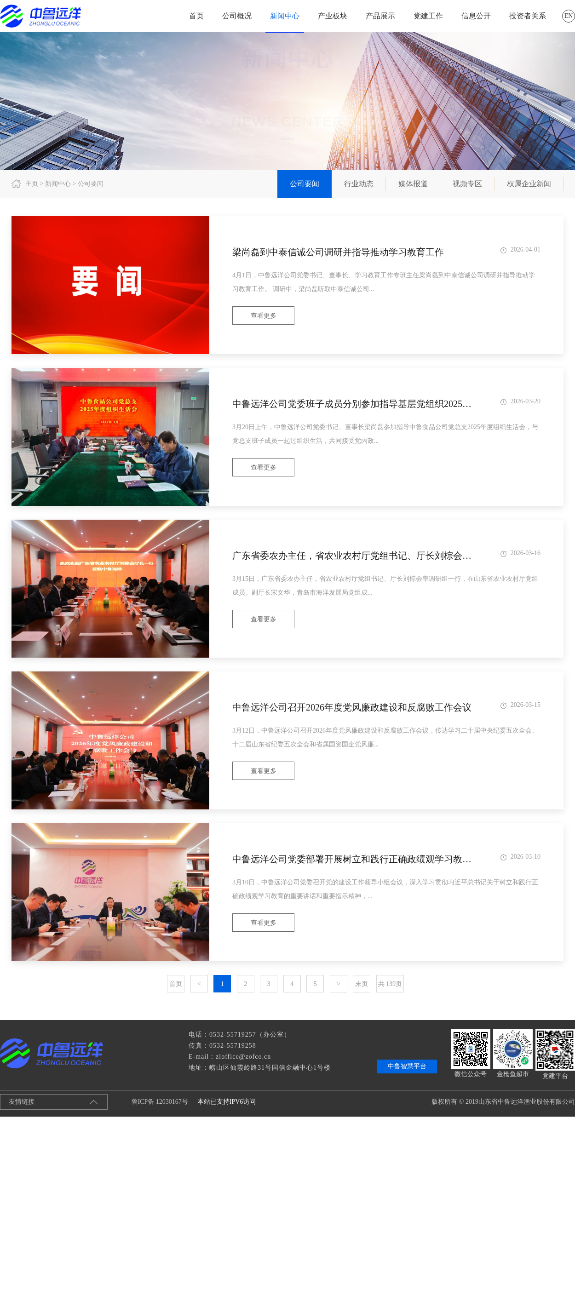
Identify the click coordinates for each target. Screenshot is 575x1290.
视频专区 (467, 184)
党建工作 (428, 16)
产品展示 (380, 16)
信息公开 (476, 16)
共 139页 (390, 983)
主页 (31, 183)
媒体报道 (413, 184)
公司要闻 (304, 184)
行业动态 (359, 184)
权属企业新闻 (529, 184)
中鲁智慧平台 (407, 1066)
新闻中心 (284, 16)
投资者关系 (527, 16)
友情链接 (21, 1101)
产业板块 (332, 16)
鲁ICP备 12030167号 (152, 1101)
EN (568, 15)
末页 (361, 983)
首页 (196, 16)
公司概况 (237, 16)
